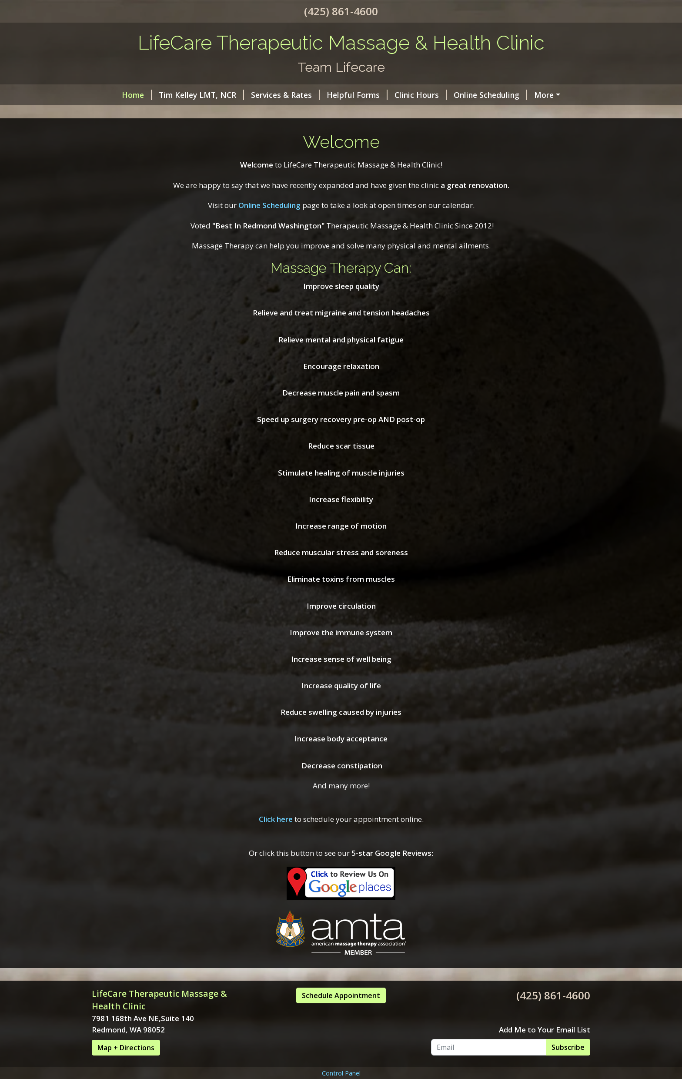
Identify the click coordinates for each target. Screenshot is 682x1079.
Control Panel (341, 1073)
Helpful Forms (357, 95)
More (544, 95)
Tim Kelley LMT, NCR (201, 95)
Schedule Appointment (341, 995)
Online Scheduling (490, 95)
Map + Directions (125, 1047)
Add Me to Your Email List (544, 1030)
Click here (276, 819)
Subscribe (568, 1047)
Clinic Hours (420, 95)
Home (137, 95)
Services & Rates (285, 95)
